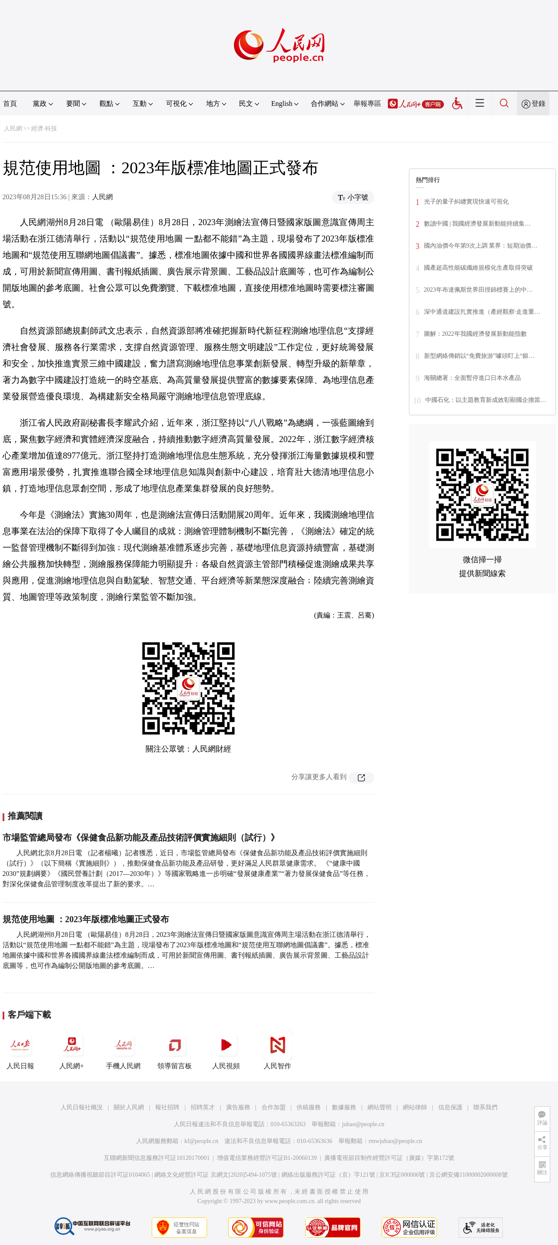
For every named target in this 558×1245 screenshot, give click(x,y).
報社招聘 (167, 1107)
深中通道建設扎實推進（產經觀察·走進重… (482, 312)
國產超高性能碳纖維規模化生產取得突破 (478, 267)
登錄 (538, 103)
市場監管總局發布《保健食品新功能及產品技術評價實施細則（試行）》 (141, 837)
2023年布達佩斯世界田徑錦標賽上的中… (478, 290)
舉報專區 (367, 103)
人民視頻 (226, 1050)
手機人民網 (123, 1050)
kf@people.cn (202, 1141)
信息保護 (450, 1107)
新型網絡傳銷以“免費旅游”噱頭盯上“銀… (479, 356)
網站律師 (415, 1107)
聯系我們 (485, 1107)
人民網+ (72, 1050)
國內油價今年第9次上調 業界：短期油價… (481, 245)
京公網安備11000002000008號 (468, 1175)
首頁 (10, 103)
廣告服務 (238, 1107)
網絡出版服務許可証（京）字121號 (328, 1175)
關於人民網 (129, 1107)
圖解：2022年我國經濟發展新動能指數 (475, 334)
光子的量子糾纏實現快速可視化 (466, 201)
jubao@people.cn (363, 1124)
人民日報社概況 (82, 1107)
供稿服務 (309, 1107)
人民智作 (277, 1050)
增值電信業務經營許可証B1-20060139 (267, 1158)
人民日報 (20, 1050)
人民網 (13, 128)
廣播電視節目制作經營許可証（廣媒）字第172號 (389, 1158)
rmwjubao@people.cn (395, 1141)
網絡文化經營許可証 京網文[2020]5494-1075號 (215, 1175)
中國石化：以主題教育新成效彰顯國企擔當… (485, 400)
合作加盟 (273, 1107)
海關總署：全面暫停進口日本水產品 (472, 378)
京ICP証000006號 (402, 1175)
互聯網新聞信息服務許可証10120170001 (157, 1158)
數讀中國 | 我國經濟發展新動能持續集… (477, 223)
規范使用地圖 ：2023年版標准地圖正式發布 (86, 919)
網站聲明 (379, 1107)
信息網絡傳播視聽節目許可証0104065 (100, 1175)
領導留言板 (174, 1050)
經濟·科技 (44, 128)
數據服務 (344, 1107)
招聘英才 (203, 1107)
